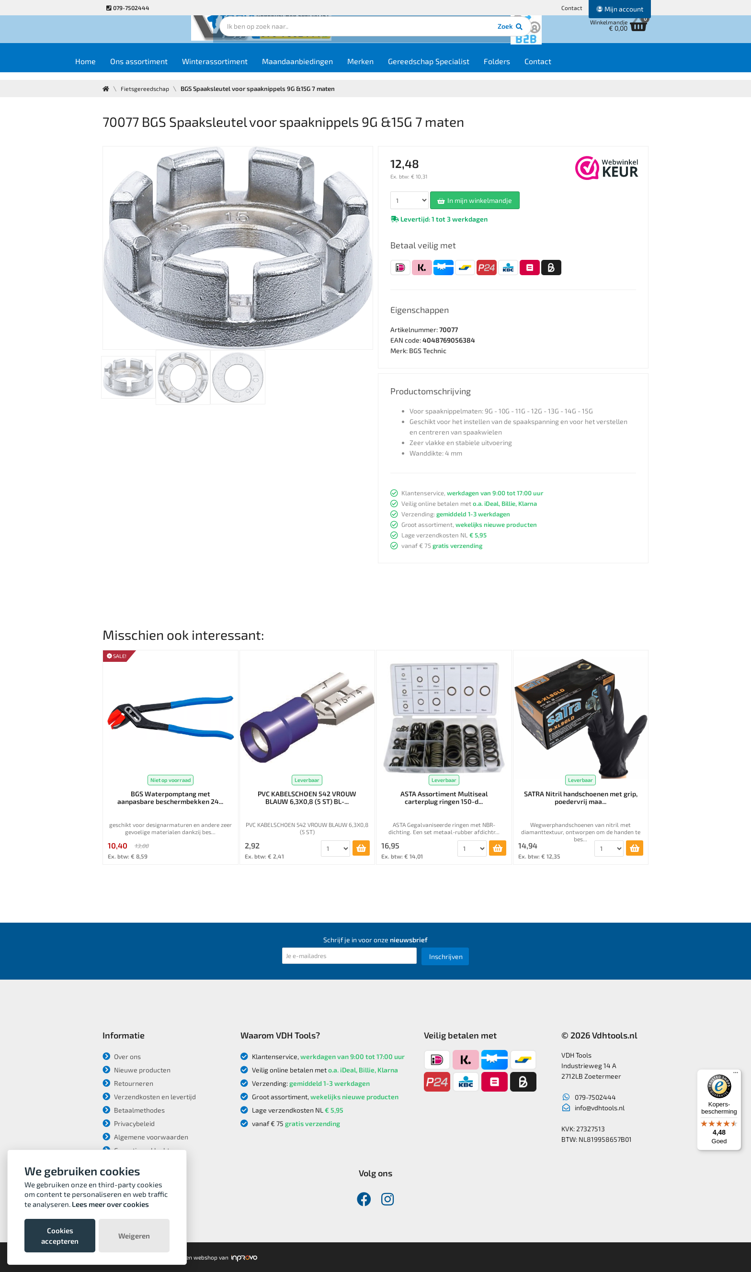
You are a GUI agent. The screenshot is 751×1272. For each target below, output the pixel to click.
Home (120, 67)
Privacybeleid (128, 1123)
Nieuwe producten (136, 1070)
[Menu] (735, 1075)
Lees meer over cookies (110, 1204)
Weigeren (134, 1235)
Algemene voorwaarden (145, 1137)
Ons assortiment (173, 67)
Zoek (441, 36)
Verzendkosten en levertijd (149, 1097)
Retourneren (127, 1083)
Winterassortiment (249, 67)
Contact (571, 7)
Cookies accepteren (60, 1235)
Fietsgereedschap (146, 88)
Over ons (121, 1056)
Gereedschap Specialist (463, 67)
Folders (531, 67)
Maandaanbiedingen (331, 67)
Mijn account (619, 9)
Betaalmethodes (133, 1110)
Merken (395, 67)
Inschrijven (446, 956)
